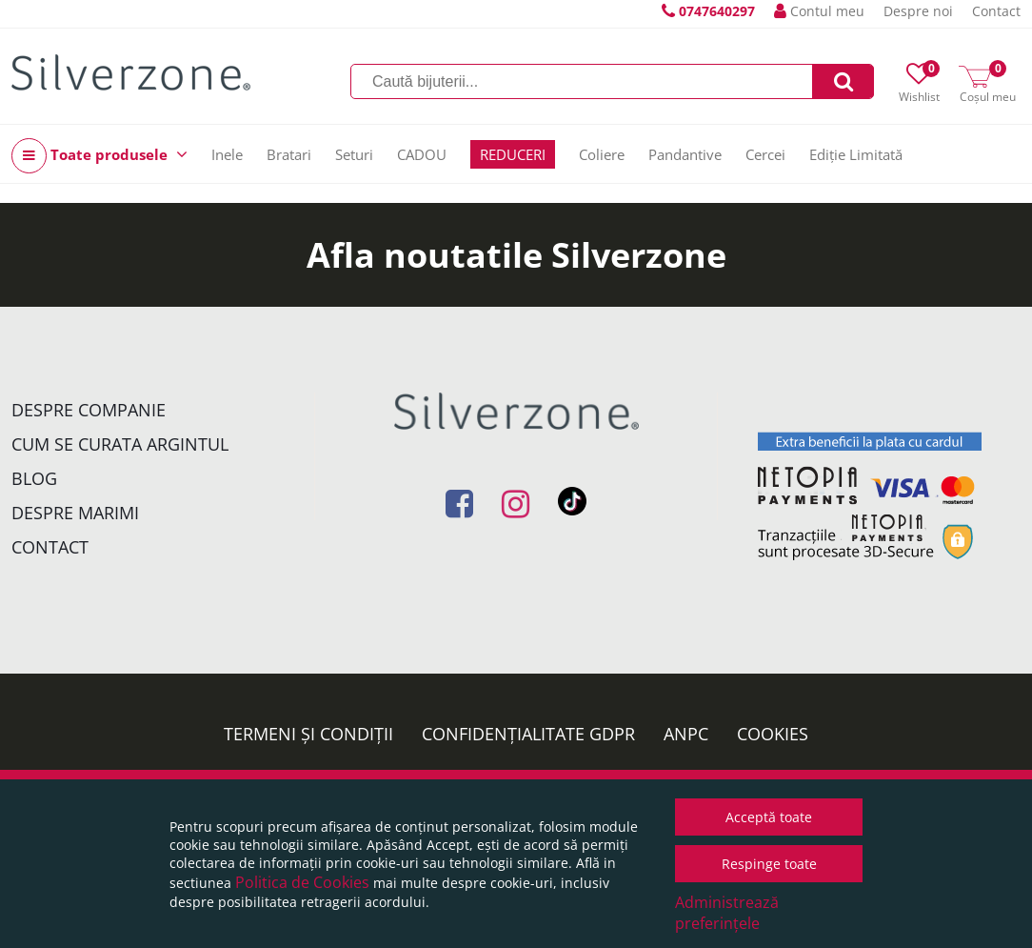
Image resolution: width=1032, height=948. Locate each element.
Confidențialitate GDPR (528, 733)
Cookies (772, 733)
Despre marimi (75, 512)
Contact (996, 11)
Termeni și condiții (308, 733)
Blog (34, 478)
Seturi (354, 154)
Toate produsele (99, 155)
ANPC (686, 733)
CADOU (422, 154)
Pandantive (685, 154)
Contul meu (819, 11)
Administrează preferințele (727, 913)
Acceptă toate (768, 817)
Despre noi (918, 11)
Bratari (289, 154)
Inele (227, 154)
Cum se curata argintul (119, 444)
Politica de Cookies (302, 882)
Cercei (765, 154)
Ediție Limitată (856, 154)
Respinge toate (769, 864)
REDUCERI (513, 154)
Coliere (602, 154)
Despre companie (88, 409)
